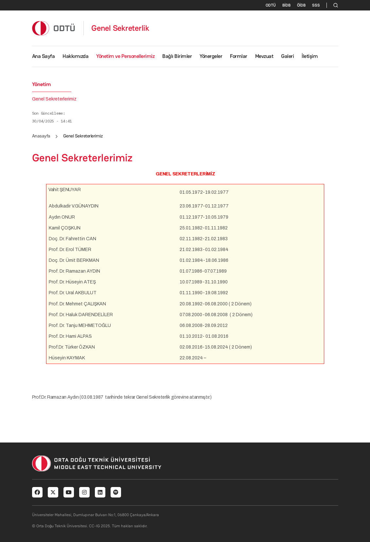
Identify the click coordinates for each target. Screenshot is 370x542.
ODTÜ (271, 5)
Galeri (287, 56)
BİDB (286, 5)
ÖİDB (301, 5)
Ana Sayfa (43, 56)
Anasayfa (41, 136)
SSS (316, 5)
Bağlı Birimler (177, 56)
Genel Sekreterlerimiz (54, 99)
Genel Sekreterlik (120, 28)
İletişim (310, 56)
